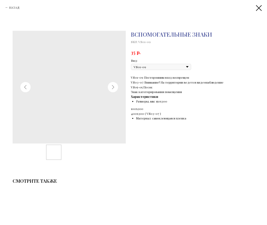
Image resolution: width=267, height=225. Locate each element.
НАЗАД (14, 7)
